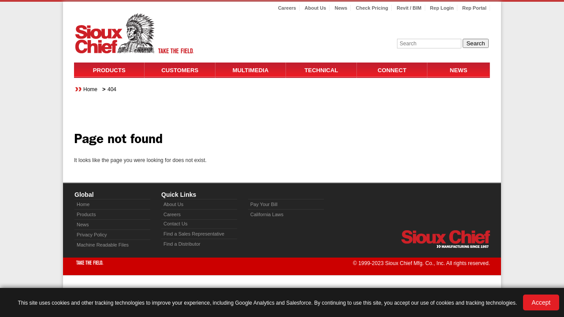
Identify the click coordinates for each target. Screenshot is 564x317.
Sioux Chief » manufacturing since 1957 (445, 239)
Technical (321, 70)
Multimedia (251, 70)
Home (90, 89)
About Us (315, 8)
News (340, 8)
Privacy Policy (92, 234)
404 (112, 89)
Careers (287, 8)
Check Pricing (372, 8)
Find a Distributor (181, 244)
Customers (179, 70)
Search (475, 43)
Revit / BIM (409, 8)
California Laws (266, 214)
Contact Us (175, 223)
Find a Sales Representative (193, 233)
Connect (392, 70)
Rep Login (442, 8)
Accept (541, 302)
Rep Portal (474, 8)
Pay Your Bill (264, 204)
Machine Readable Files (103, 244)
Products (109, 70)
